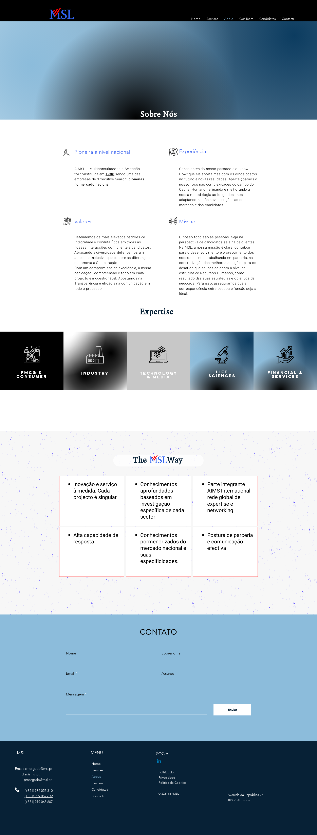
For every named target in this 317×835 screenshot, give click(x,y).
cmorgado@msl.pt (39, 769)
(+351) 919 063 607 (39, 802)
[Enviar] (232, 709)
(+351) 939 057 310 (39, 791)
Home (96, 764)
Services (97, 770)
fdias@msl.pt (30, 774)
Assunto (168, 673)
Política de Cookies (172, 783)
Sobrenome (171, 653)
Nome (71, 653)
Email (70, 673)
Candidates (100, 789)
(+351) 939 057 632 (39, 796)
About (96, 776)
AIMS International (228, 491)
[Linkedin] (159, 761)
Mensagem (75, 694)
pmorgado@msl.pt (38, 780)
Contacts (98, 796)
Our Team (99, 783)
